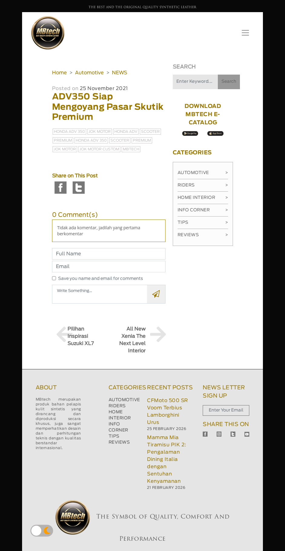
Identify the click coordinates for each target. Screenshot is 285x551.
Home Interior (203, 198)
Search (228, 81)
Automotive (89, 72)
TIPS (114, 436)
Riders (203, 185)
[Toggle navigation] (245, 33)
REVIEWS (119, 442)
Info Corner (203, 210)
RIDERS (117, 406)
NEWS (119, 72)
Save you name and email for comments (100, 279)
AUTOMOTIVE (124, 400)
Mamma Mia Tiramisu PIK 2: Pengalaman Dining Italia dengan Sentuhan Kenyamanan (166, 459)
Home (59, 72)
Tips (203, 223)
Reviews (203, 235)
